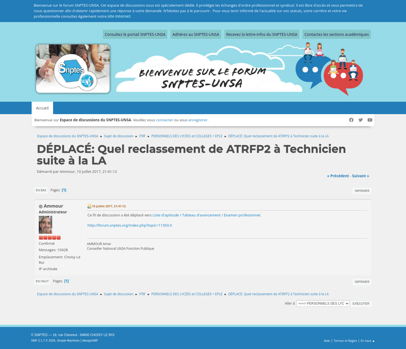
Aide (327, 341)
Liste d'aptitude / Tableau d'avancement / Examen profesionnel (206, 215)
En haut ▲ (368, 341)
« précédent (338, 175)
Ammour (53, 206)
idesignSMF (90, 340)
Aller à (290, 303)
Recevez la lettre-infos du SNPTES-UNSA (261, 34)
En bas (41, 190)
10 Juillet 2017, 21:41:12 (109, 206)
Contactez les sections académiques (336, 34)
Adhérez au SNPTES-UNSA (195, 34)
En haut (42, 281)
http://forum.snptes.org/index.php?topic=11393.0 (129, 225)
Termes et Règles (345, 341)
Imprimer (362, 191)
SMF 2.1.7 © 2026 (43, 340)
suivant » (360, 175)
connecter (164, 119)
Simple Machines (68, 340)
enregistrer (197, 119)
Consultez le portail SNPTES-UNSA (135, 34)
